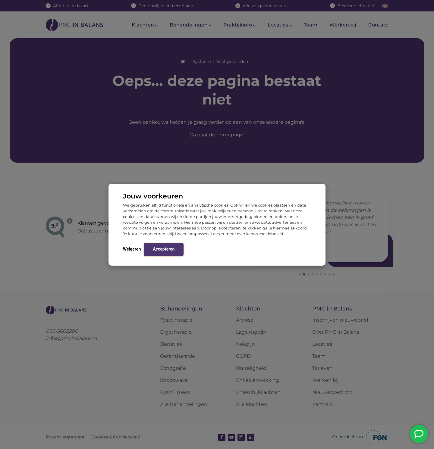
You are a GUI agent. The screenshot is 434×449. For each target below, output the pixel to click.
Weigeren (132, 249)
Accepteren (164, 249)
